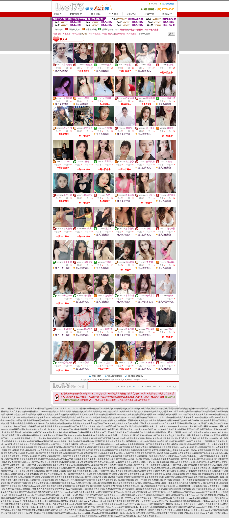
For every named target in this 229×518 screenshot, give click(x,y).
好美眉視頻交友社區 (168, 453)
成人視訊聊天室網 (216, 468)
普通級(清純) (107, 29)
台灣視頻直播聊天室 (49, 480)
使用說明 (131, 14)
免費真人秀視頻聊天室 (50, 456)
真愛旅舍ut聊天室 (195, 459)
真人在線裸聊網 (51, 474)
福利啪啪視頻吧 (210, 459)
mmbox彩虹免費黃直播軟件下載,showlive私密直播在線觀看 (120, 513)
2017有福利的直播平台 (80, 438)
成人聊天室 (147, 474)
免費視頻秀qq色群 (169, 435)
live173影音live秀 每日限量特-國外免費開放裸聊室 (27, 420)
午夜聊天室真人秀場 (95, 450)
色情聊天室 (157, 474)
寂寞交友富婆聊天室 (135, 477)
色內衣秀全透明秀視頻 (112, 486)
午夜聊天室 (14, 465)
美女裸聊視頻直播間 (140, 447)
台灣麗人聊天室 (197, 474)
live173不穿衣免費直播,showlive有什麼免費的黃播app (72, 504)
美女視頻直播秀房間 (62, 465)
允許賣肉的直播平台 (198, 462)
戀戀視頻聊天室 (10, 477)
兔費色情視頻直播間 (180, 468)
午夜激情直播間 (198, 444)
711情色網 (5, 426)
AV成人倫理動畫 (100, 435)
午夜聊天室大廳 (152, 453)
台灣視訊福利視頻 (199, 486)
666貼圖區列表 (208, 441)
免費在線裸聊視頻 (24, 468)
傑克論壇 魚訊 (111, 420)
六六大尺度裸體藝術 (33, 444)
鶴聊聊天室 (138, 432)
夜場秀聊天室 (136, 435)
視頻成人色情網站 (23, 432)
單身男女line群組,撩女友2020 (118, 498)
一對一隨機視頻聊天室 (216, 444)
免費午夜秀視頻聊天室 (18, 453)
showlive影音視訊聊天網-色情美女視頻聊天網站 (104, 417)
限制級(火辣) (74, 29)
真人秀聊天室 (52, 453)
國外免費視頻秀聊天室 (69, 453)
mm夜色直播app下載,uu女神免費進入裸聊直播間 (105, 501)
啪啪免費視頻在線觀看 (178, 483)
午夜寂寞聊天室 (78, 450)
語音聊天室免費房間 (10, 435)
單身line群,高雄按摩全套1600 (175, 498)
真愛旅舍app (69, 483)
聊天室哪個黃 (96, 486)
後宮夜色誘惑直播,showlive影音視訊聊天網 (44, 498)
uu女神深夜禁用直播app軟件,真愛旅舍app (166, 492)
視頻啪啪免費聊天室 (107, 453)
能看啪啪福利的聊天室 (141, 450)
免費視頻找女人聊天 (198, 483)
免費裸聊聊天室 (104, 474)
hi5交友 (10, 438)
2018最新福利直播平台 (29, 435)
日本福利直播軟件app (188, 456)
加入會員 (114, 14)
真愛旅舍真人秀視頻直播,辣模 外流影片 (66, 501)
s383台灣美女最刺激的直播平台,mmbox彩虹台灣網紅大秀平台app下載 (198, 507)
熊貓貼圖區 (82, 429)
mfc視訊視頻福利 (183, 486)
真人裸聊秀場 (80, 447)
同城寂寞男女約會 (64, 435)
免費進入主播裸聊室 (188, 471)
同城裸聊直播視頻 (67, 462)
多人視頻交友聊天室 (147, 420)
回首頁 (58, 14)
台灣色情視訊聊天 (84, 483)
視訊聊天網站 (218, 420)
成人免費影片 (221, 441)
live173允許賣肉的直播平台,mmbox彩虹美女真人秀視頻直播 (121, 492)
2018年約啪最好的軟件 (82, 435)
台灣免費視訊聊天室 (70, 426)
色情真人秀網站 (190, 450)
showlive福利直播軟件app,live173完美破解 (207, 498)
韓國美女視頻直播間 (198, 468)
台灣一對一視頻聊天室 (68, 474)
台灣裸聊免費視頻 (206, 465)
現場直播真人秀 (130, 456)
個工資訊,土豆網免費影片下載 (75, 495)
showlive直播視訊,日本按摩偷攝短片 (151, 507)
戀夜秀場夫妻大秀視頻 (51, 426)
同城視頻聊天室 (51, 462)
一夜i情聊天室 (145, 480)
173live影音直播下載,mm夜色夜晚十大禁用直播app (206, 513)
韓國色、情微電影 (134, 429)
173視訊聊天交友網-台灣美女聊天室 (51, 408)
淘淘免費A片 (173, 426)
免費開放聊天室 (159, 480)
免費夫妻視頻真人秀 (170, 471)
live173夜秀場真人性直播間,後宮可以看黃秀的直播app (49, 513)
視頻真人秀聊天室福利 (169, 447)
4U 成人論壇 (65, 444)
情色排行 (100, 426)
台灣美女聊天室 (133, 465)
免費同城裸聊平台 (132, 462)
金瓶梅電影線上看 (162, 432)
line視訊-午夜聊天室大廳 (79, 420)
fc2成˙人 (34, 438)
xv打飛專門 (202, 423)
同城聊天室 (43, 459)
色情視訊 (167, 474)
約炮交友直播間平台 (45, 450)
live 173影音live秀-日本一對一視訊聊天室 (85, 408)
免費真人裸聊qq (161, 483)
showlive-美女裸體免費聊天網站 (139, 417)
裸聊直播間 (92, 447)
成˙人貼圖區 (9, 432)
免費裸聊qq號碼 (29, 489)
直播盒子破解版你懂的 (218, 423)
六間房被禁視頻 (162, 462)
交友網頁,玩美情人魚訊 (11, 510)
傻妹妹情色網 (34, 426)
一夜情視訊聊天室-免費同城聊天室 (118, 411)
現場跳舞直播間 (203, 489)
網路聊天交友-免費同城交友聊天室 (118, 408)
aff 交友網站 (64, 438)
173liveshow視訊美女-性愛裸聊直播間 (55, 411)
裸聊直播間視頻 (53, 468)
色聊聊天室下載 (70, 429)
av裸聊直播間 (33, 441)
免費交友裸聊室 (117, 462)
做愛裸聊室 (131, 441)
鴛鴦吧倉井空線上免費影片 (197, 438)
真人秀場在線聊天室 (45, 489)
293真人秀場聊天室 (188, 447)
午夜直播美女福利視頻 (134, 489)
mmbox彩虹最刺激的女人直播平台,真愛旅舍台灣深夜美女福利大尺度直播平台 (150, 495)
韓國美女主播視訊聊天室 (85, 459)
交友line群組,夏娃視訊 (73, 498)
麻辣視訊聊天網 (98, 438)
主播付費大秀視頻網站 (128, 420)
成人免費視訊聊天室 (55, 483)
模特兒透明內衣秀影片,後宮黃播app (74, 510)
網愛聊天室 (70, 486)
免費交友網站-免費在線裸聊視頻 (24, 411)
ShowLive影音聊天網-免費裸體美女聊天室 (64, 417)
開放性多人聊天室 (83, 477)
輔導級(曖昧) (91, 29)
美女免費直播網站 (26, 486)
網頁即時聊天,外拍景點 (94, 507)
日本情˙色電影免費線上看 (204, 429)
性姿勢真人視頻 (184, 435)
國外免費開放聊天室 (24, 471)
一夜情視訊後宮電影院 (116, 429)
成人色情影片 (7, 444)
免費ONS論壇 (56, 429)
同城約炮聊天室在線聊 (169, 477)
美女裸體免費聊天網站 (83, 471)
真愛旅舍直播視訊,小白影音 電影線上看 (30, 504)
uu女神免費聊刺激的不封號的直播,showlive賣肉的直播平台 (171, 504)
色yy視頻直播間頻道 (141, 468)
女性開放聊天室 (39, 483)
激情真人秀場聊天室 (80, 456)
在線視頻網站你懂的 (35, 429)
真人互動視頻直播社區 (165, 486)
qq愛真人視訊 (40, 486)
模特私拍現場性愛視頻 (130, 438)
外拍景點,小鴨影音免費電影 (139, 501)
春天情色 (129, 432)
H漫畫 (69, 441)
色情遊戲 (8, 441)
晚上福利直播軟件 (159, 456)
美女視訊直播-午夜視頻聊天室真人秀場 (151, 411)
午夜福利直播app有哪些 (80, 489)
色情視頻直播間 (125, 468)
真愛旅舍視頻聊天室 (28, 447)
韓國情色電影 (19, 429)
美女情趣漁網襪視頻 (140, 426)
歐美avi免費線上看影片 (136, 423)
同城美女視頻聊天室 (117, 477)
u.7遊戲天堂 (36, 432)
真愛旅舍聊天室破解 (121, 447)
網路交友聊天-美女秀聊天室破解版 (149, 408)
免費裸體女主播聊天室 (65, 477)
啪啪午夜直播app (62, 489)
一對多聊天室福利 (142, 459)
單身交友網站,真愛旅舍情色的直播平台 (36, 492)
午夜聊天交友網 (180, 420)
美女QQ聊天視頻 (97, 420)
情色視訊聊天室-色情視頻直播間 (28, 414)
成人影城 (125, 435)
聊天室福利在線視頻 (125, 459)
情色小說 (198, 441)
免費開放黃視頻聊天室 (83, 423)
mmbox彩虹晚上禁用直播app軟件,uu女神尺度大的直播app (121, 504)
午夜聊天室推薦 (173, 480)
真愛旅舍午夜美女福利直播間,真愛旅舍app (108, 510)
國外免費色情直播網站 (108, 468)
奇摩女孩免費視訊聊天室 (86, 462)
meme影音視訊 (60, 441)
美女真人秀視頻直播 (146, 486)
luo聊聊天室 (66, 456)
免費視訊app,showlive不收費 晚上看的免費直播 (74, 492)
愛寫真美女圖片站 (87, 426)
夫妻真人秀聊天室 (119, 474)
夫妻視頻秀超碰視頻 (63, 423)
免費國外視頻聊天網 (161, 438)
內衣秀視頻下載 (46, 441)
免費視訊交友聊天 (185, 441)
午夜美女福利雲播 (81, 432)
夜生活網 (147, 429)
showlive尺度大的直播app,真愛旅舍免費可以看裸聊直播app (177, 501)
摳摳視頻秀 (209, 474)
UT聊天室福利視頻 (207, 456)
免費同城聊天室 (68, 468)
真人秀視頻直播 (115, 456)
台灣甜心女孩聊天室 (125, 453)
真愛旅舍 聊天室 (104, 447)
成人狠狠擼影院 (154, 423)
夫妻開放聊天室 (100, 423)
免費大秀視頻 (96, 432)
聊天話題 (153, 426)
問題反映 (167, 14)
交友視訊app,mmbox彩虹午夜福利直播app (202, 492)
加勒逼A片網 (32, 423)
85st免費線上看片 (216, 426)
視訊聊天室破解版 (47, 435)
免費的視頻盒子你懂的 (116, 441)
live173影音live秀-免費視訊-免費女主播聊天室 (173, 417)
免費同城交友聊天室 (170, 465)
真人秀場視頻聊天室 (56, 486)
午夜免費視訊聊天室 (88, 453)
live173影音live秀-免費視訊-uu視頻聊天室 (187, 411)
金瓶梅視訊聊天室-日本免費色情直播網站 (98, 414)
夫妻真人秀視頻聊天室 (44, 477)
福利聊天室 (17, 450)
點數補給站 (76, 14)
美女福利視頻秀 (29, 450)
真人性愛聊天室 (33, 480)
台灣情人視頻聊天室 (37, 453)
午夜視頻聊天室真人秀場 (86, 468)
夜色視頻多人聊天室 (151, 435)
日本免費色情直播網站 (161, 468)
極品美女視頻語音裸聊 (181, 444)
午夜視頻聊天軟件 (200, 453)
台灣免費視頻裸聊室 (80, 465)
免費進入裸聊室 (153, 471)
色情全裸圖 (203, 426)
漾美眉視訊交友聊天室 (85, 480)
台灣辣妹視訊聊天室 (180, 474)
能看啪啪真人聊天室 (143, 444)
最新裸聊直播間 (135, 474)
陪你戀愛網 (149, 432)
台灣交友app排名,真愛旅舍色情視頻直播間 (164, 513)
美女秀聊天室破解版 (188, 465)
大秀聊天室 (139, 453)
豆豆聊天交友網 (112, 438)
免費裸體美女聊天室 (43, 471)
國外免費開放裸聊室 (137, 471)
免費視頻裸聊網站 (14, 489)
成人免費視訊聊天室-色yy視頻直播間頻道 (61, 414)
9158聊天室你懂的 (36, 462)
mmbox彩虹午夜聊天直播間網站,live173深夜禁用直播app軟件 (96, 516)
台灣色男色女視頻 (201, 432)
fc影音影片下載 (177, 438)
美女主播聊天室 (151, 477)
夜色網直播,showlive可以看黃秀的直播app (141, 516)
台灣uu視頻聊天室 (26, 477)
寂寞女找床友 (146, 438)
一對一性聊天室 (27, 465)
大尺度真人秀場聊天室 (30, 456)
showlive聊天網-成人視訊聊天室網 (192, 414)
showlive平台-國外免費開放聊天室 (31, 417)
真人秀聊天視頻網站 (10, 459)
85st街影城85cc (114, 435)
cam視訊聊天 (187, 432)
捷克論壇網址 (53, 438)
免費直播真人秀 (144, 456)
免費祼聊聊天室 (111, 450)
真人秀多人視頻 (98, 489)
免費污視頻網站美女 (116, 423)
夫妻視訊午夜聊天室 (22, 483)
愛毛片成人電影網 (212, 435)
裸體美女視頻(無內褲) (218, 453)
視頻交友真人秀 (148, 462)
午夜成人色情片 (169, 429)
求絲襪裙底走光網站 (219, 432)
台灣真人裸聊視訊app (144, 483)
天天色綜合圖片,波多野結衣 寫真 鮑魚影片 (115, 379)
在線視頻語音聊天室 (98, 465)
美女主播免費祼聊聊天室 (32, 474)
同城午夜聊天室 (219, 447)
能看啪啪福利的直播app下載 (60, 459)
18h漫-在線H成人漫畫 (124, 444)
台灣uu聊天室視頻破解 (102, 483)
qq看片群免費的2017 (105, 444)
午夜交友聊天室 (82, 486)
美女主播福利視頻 (63, 450)
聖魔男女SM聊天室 (50, 444)
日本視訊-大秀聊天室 (58, 420)
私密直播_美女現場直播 (217, 483)
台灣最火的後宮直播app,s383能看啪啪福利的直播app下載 (179, 510)
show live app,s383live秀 (83, 513)
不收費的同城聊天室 (87, 474)
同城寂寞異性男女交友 (187, 423)
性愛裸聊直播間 (39, 468)
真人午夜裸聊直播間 (64, 432)
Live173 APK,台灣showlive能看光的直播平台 (36, 507)
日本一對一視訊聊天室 (150, 465)
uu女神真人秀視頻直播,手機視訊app (147, 498)
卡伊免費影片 (48, 432)
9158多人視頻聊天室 (99, 456)
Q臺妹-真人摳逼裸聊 (118, 471)
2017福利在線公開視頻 (146, 441)
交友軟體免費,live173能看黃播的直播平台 (40, 510)
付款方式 (149, 14)
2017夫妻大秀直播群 (189, 426)
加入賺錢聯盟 (114, 376)
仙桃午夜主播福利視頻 (83, 441)
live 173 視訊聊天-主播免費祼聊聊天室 (18, 408)
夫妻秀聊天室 (215, 480)
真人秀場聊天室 (121, 480)
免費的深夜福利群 (165, 420)
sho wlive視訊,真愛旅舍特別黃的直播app (44, 495)
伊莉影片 (75, 444)
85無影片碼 (126, 426)
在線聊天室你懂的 (22, 438)
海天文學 (106, 432)
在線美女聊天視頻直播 (167, 441)
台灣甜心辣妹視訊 (67, 480)
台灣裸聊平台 (9, 468)
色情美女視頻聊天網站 (62, 471)
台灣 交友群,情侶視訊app (94, 498)
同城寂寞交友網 (186, 477)
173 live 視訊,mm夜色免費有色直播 (120, 507)
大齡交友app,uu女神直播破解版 (69, 507)
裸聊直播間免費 (204, 471)
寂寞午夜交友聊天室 (186, 489)
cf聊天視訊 (162, 426)
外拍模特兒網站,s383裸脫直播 (102, 495)
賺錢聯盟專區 (135, 376)
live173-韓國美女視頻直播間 (165, 414)
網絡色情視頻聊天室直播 (123, 483)
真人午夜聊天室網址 (19, 426)
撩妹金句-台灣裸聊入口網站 (202, 408)
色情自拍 (83, 444)
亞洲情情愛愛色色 (18, 423)
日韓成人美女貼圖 (46, 423)
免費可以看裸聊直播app (161, 450)
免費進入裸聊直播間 (12, 474)
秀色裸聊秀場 (200, 477)
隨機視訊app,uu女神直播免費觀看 (199, 495)
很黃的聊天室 (206, 420)
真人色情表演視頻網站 (18, 462)
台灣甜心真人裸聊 (99, 477)
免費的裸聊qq (104, 462)
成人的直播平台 (214, 462)
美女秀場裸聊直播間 (97, 429)
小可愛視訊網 (99, 441)
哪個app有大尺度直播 (179, 462)
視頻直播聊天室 (202, 480)
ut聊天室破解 (193, 420)
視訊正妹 (92, 444)
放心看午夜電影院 (185, 429)
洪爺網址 (43, 438)
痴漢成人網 (18, 444)
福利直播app (173, 456)
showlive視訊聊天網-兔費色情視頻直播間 (134, 414)
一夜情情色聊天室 (112, 426)
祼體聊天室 (14, 447)
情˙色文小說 (156, 429)
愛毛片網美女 (197, 435)
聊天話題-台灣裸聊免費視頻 (177, 408)
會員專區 (96, 14)
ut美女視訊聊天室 (169, 423)
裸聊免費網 (177, 450)
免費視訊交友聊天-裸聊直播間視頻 (87, 411)
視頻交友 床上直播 (9, 486)
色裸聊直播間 (124, 450)
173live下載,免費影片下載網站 (141, 510)
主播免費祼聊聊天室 (117, 465)
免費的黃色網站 (19, 441)
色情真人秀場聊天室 (10, 456)
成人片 (47, 429)
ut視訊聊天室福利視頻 (105, 459)
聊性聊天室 (133, 480)
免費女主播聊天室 (101, 471)
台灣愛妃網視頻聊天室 (15, 480)
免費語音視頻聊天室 (206, 450)
